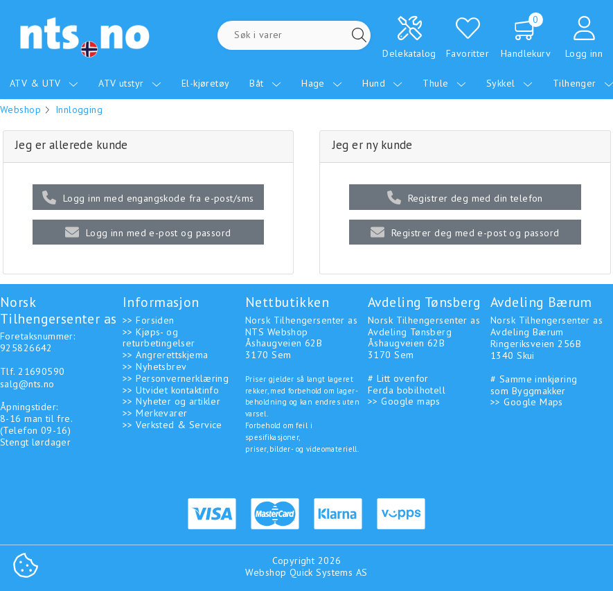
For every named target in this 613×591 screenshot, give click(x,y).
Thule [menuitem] (444, 83)
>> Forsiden (149, 320)
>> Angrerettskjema (165, 355)
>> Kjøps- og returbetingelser (159, 338)
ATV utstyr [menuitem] (129, 83)
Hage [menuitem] (321, 83)
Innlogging (79, 109)
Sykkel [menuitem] (509, 83)
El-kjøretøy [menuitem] (205, 83)
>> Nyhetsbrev (154, 366)
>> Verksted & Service (172, 424)
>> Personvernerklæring (176, 378)
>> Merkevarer (155, 413)
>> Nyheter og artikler (171, 401)
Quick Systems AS (329, 572)
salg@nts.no (27, 384)
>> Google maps (404, 401)
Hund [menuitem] (382, 83)
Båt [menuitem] (265, 83)
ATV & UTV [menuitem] (44, 83)
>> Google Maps (526, 402)
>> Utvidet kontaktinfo (171, 390)
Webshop (20, 109)
